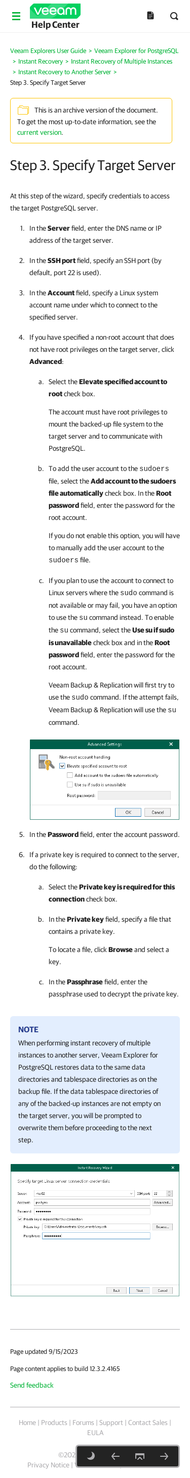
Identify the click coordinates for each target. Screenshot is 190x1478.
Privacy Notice (48, 1465)
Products (54, 1422)
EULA (95, 1433)
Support (111, 1422)
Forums (83, 1422)
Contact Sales (148, 1422)
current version (39, 132)
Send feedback (32, 1385)
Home (27, 1422)
